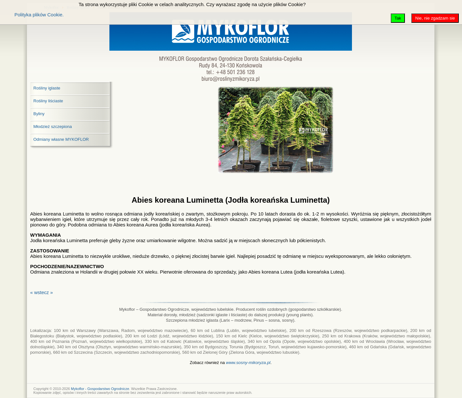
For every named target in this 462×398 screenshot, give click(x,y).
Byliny (39, 113)
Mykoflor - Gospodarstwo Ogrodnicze (100, 389)
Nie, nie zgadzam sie (435, 18)
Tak (398, 18)
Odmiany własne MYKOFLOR (61, 139)
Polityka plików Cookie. (39, 14)
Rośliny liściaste (48, 100)
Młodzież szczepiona (52, 126)
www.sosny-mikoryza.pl (248, 362)
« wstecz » (41, 292)
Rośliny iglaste (46, 88)
